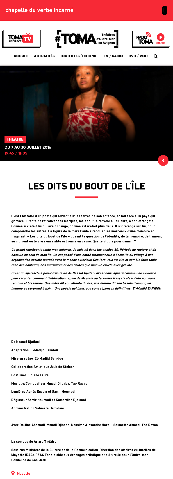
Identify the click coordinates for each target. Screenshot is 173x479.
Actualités (44, 56)
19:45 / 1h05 (16, 153)
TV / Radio (113, 56)
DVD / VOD (138, 56)
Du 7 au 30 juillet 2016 (28, 148)
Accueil (21, 56)
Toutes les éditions (79, 56)
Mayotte (23, 474)
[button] (164, 10)
